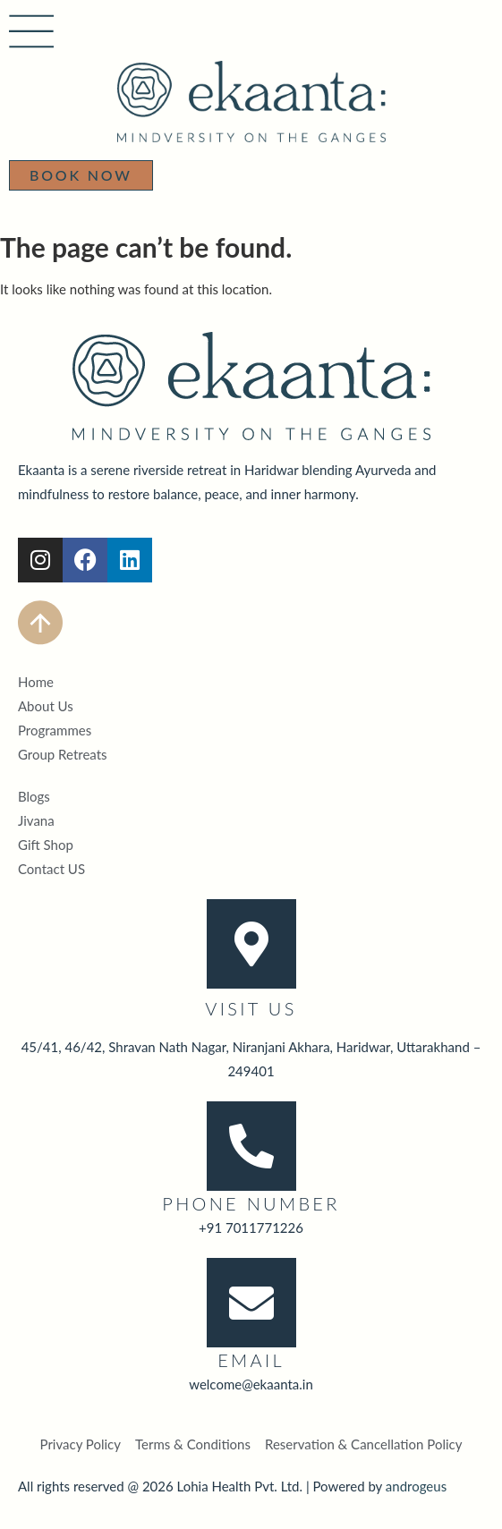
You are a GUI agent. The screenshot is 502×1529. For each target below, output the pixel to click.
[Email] (251, 1302)
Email (251, 1360)
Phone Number (250, 1203)
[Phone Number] (251, 1146)
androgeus (416, 1486)
